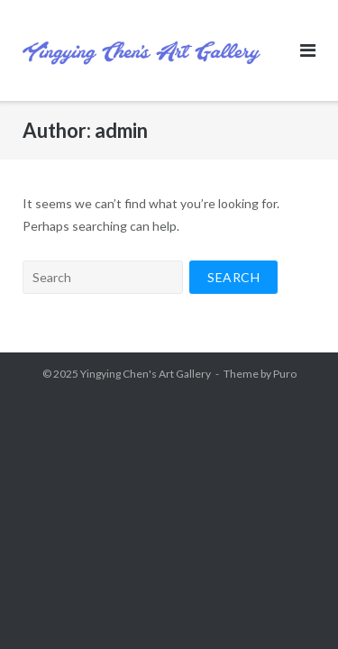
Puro (285, 373)
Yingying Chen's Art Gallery (145, 373)
